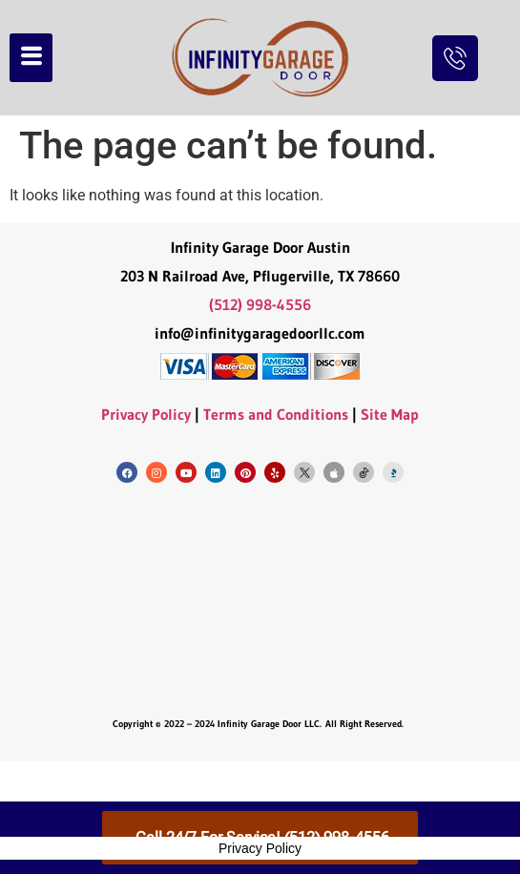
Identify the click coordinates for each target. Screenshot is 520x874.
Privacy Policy (146, 414)
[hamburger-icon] (31, 57)
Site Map (390, 414)
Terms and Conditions (275, 414)
